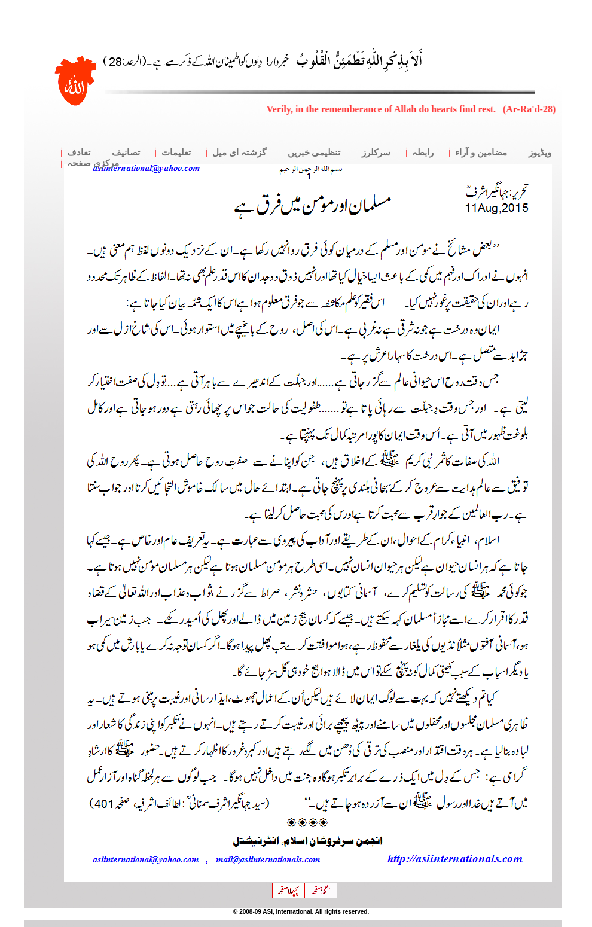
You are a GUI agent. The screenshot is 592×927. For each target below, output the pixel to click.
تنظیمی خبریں (314, 152)
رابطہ (423, 152)
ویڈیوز (540, 152)
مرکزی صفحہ (93, 163)
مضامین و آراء (481, 152)
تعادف (78, 152)
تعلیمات (176, 152)
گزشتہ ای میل (239, 152)
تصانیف (126, 152)
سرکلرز (376, 152)
